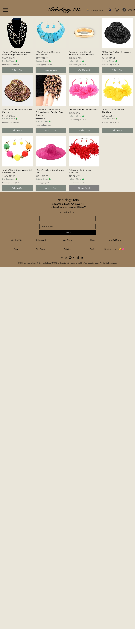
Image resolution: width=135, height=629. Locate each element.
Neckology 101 (68, 200)
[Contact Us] (16, 240)
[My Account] (40, 240)
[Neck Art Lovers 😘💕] (114, 249)
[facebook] (62, 257)
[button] (117, 9)
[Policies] (67, 249)
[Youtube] (70, 257)
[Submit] (67, 232)
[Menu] (5, 9)
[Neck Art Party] (114, 240)
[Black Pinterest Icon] (74, 257)
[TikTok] (78, 257)
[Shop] (92, 240)
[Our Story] (67, 240)
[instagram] (66, 257)
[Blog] (15, 249)
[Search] (110, 9)
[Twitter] (82, 257)
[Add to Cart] (17, 70)
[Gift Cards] (40, 249)
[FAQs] (92, 249)
